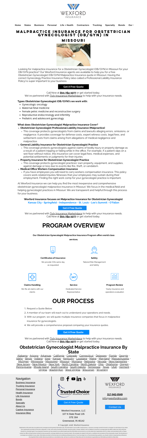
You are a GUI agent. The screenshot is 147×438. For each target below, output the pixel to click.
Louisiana (81, 358)
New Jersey (23, 364)
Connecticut (86, 355)
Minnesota (37, 361)
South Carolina (59, 366)
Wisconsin (88, 369)
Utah (114, 366)
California (58, 355)
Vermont (124, 366)
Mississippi (51, 361)
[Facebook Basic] (67, 378)
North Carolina (70, 364)
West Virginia (72, 369)
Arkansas (46, 355)
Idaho (19, 358)
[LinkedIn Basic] (79, 378)
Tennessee (94, 366)
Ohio (101, 364)
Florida (113, 355)
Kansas (57, 358)
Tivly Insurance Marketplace (66, 95)
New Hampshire (118, 361)
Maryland (104, 358)
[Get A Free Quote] (73, 86)
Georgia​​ (123, 355)
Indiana (38, 358)
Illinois (28, 358)
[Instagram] (62, 378)
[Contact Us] (115, 407)
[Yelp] (84, 378)
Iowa (47, 358)
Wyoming (102, 369)
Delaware (101, 355)
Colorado (72, 355)
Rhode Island (41, 366)
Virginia (43, 369)
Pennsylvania (23, 366)
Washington (56, 369)
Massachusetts (120, 358)
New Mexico (39, 364)
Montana (77, 361)
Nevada (102, 361)
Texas (106, 366)
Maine (93, 358)
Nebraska (89, 361)
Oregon (124, 364)
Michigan (23, 361)
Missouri (64, 361)
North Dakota (88, 364)
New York (54, 364)
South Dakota (78, 366)
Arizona (34, 355)
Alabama (22, 355)
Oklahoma (112, 364)
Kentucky (68, 358)
